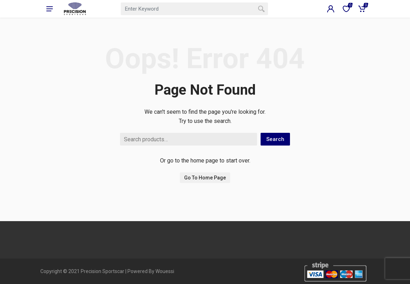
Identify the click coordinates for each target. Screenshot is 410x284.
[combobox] (194, 8)
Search (275, 139)
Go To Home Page (205, 178)
